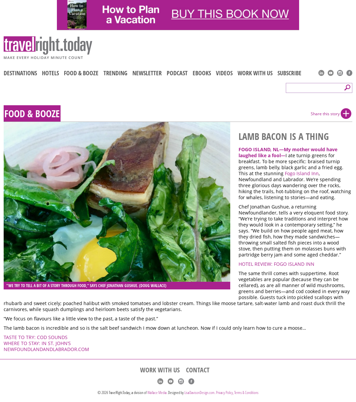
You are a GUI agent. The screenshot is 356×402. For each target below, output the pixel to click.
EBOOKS (202, 73)
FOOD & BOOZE (81, 73)
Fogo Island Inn (302, 173)
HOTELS (50, 73)
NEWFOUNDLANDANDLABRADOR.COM (46, 349)
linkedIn (321, 73)
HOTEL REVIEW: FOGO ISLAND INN (276, 264)
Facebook (349, 73)
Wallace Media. (157, 392)
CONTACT (198, 370)
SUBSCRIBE (289, 73)
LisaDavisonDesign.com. (200, 392)
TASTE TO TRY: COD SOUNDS (36, 337)
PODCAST (177, 73)
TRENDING (115, 73)
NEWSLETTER (147, 73)
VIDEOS (224, 73)
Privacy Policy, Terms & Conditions (237, 392)
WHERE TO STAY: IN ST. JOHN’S (37, 343)
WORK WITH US (255, 73)
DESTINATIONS (20, 73)
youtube (331, 73)
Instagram (340, 73)
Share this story (325, 114)
